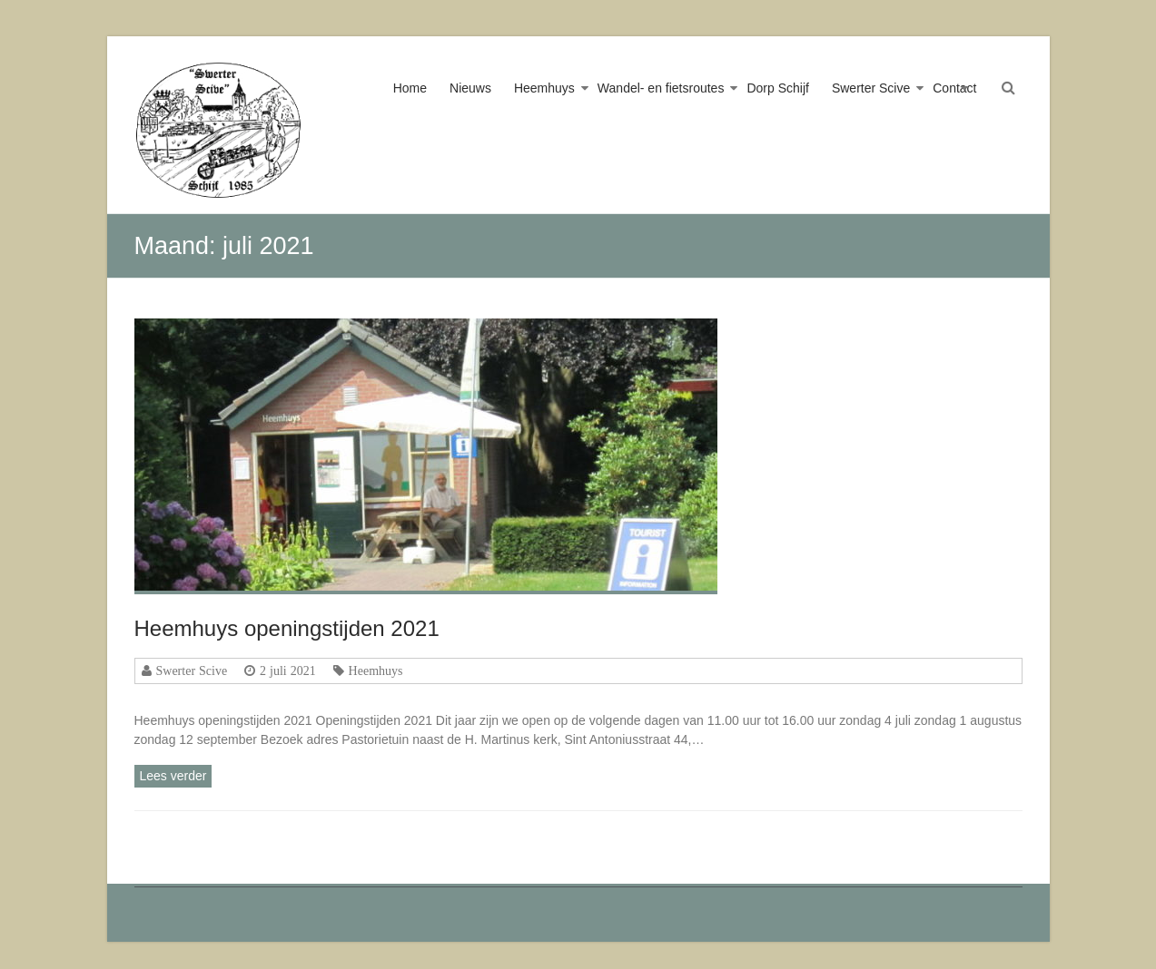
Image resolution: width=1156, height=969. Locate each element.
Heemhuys (544, 88)
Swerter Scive (871, 88)
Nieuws (470, 88)
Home (410, 88)
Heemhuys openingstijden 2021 (287, 628)
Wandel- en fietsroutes (661, 88)
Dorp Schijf (777, 88)
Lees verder (173, 775)
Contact (954, 88)
